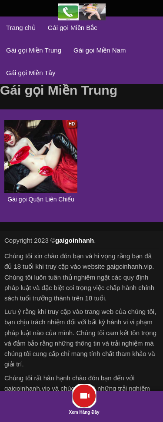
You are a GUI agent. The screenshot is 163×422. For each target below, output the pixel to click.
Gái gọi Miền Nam (99, 50)
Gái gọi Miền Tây (30, 72)
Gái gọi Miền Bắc (72, 27)
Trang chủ (21, 27)
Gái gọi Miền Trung (33, 50)
